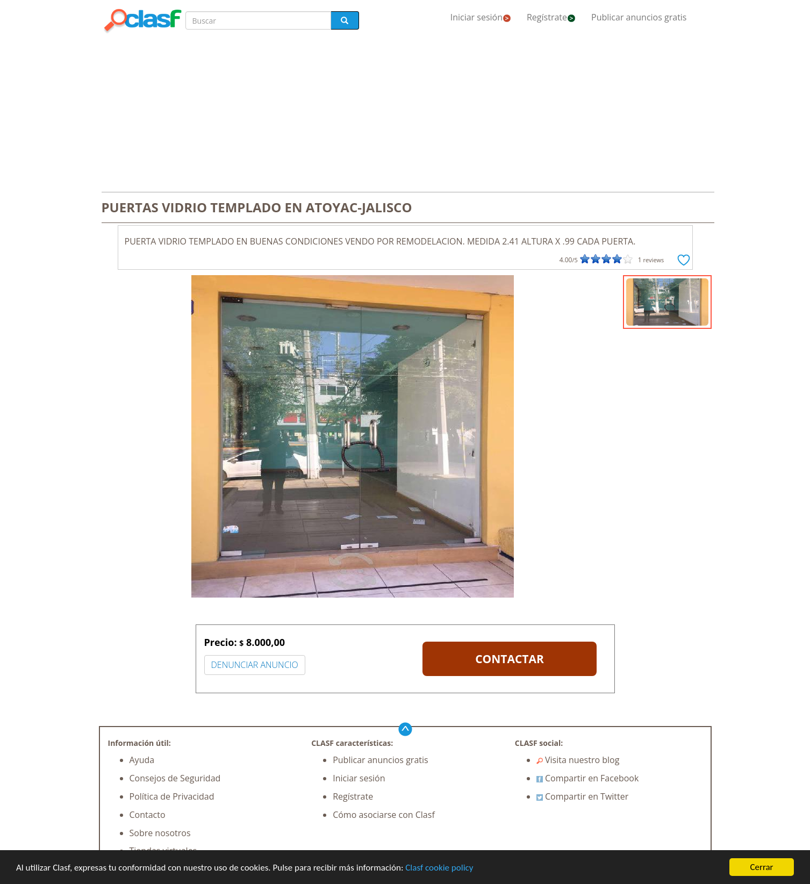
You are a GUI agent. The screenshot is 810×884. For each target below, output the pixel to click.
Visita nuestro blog (578, 760)
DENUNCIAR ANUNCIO (254, 665)
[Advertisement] (405, 114)
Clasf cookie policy (439, 867)
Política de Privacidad (172, 796)
